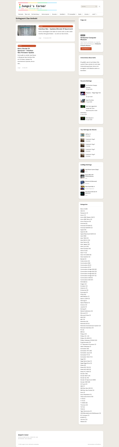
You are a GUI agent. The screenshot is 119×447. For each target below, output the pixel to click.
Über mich (27, 14)
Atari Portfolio (90, 100)
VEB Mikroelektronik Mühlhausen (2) (90, 413)
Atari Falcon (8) (84, 242)
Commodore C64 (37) (86, 280)
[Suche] (88, 6)
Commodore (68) (85, 263)
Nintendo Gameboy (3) (87, 328)
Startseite (20, 14)
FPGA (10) (83, 294)
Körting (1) (83, 309)
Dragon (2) (83, 284)
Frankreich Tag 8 (90, 139)
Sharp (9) (83, 365)
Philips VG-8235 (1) (85, 338)
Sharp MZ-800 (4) (85, 369)
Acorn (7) (83, 215)
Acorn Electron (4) (85, 221)
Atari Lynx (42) (84, 246)
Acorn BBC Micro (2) (86, 219)
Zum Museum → (86, 48)
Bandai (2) (83, 259)
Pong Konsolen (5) (85, 342)
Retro (41, 26)
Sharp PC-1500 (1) (85, 371)
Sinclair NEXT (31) (85, 376)
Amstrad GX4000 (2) (86, 227)
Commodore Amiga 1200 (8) (88, 269)
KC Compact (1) (84, 415)
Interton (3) (83, 305)
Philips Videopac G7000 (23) (88, 340)
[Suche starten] (96, 6)
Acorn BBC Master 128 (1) (87, 217)
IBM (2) (82, 332)
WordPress (98, 444)
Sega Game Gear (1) (86, 361)
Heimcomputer (46, 14)
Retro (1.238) (83, 209)
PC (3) (82, 330)
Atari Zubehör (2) (85, 257)
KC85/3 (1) (83, 417)
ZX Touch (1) (83, 384)
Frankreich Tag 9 (90, 154)
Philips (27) (83, 334)
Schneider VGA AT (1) (86, 357)
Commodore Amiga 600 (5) (88, 273)
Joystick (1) (83, 307)
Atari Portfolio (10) (85, 248)
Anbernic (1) (83, 288)
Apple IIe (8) (83, 232)
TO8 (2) (82, 409)
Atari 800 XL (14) (85, 240)
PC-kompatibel (72, 14)
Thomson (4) (84, 405)
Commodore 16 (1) (85, 267)
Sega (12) (83, 359)
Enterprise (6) (84, 290)
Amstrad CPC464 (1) (86, 225)
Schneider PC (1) (85, 355)
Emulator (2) (83, 286)
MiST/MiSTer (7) (84, 296)
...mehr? (94, 14)
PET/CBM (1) (83, 282)
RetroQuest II (89, 118)
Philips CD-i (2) (84, 336)
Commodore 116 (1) (85, 265)
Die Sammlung (36, 14)
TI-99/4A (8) (83, 403)
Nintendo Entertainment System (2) (90, 326)
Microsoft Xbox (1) (85, 315)
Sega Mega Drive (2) (86, 363)
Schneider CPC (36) (86, 351)
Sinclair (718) (84, 373)
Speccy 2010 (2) (85, 298)
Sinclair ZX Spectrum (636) (88, 380)
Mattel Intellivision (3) (86, 311)
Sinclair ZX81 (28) (85, 382)
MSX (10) (82, 317)
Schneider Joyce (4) (86, 353)
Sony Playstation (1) (86, 394)
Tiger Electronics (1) (86, 411)
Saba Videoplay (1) (85, 346)
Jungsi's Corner (25, 444)
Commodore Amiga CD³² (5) (88, 275)
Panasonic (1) (84, 213)
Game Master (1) (85, 302)
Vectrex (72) (83, 419)
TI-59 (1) (82, 398)
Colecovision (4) (85, 261)
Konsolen (55, 14)
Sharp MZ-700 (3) (85, 367)
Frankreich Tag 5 (90, 149)
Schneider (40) (84, 348)
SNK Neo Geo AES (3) (86, 388)
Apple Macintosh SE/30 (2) (88, 234)
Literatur (87, 14)
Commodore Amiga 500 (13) (88, 271)
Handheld (63, 14)
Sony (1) (82, 392)
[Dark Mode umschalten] (99, 6)
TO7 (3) (82, 407)
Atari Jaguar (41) (85, 244)
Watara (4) (83, 421)
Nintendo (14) (84, 321)
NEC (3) (82, 319)
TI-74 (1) (82, 401)
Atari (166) (83, 236)
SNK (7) (82, 386)
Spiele (80, 14)
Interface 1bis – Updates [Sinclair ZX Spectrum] (56, 29)
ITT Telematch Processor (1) (88, 344)
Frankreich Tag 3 (90, 144)
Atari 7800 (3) (84, 238)
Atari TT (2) (83, 252)
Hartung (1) (83, 300)
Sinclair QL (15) (84, 378)
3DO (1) (82, 211)
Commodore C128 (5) (86, 277)
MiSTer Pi (88, 134)
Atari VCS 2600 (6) (85, 255)
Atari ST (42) (83, 250)
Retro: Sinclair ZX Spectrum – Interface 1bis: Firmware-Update (26, 51)
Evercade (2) (84, 292)
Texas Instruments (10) (86, 396)
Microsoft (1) (84, 313)
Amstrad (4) (83, 223)
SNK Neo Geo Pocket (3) (87, 390)
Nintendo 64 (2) (85, 323)
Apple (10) (83, 230)
